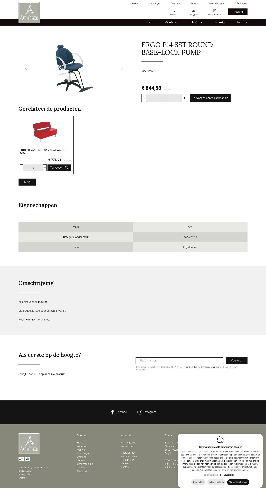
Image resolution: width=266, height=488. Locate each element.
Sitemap (22, 477)
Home (80, 442)
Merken (81, 449)
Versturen (236, 360)
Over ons (81, 456)
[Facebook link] (119, 412)
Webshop (82, 446)
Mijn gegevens (128, 442)
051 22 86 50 (174, 464)
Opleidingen (83, 471)
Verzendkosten (129, 456)
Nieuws (81, 460)
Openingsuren (217, 435)
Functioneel (212, 480)
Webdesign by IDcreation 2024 (33, 467)
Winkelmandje (128, 446)
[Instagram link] (146, 412)
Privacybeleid (189, 367)
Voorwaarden (128, 452)
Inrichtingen (83, 453)
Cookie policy (24, 471)
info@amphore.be (176, 467)
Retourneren (127, 460)
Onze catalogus (85, 464)
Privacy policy (25, 474)
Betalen (125, 463)
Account (126, 435)
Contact (81, 467)
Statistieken (229, 480)
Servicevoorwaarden (210, 367)
